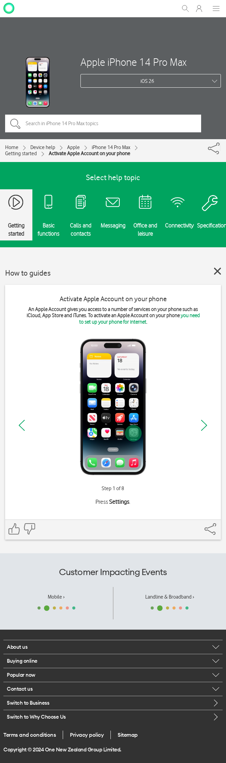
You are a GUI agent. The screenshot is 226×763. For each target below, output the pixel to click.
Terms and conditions (29, 734)
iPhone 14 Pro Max (111, 147)
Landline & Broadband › (169, 597)
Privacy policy (87, 734)
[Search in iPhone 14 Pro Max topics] (103, 123)
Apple (73, 147)
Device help (42, 147)
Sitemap (128, 734)
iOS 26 (147, 81)
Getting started (21, 153)
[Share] (220, 147)
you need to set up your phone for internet (139, 318)
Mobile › (56, 597)
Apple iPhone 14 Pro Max (133, 62)
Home (11, 147)
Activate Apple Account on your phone (89, 153)
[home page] (9, 8)
